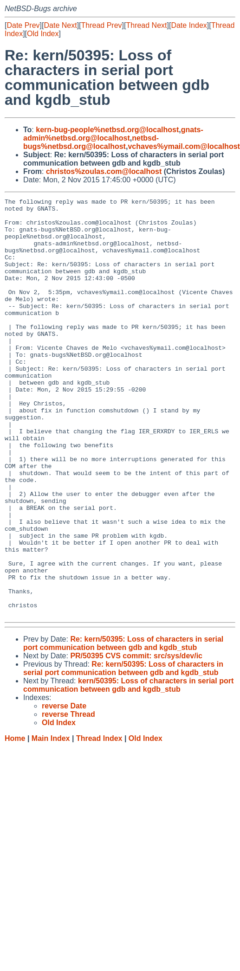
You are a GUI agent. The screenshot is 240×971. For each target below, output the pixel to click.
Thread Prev (101, 25)
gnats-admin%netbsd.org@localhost (113, 134)
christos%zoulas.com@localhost (104, 171)
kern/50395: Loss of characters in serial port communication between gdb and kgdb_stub (128, 768)
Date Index (189, 25)
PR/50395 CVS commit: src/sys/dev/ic (136, 739)
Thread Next (146, 25)
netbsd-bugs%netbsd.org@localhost (91, 142)
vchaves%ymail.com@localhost (184, 146)
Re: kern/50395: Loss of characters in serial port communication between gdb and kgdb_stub (123, 727)
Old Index (42, 34)
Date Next (60, 25)
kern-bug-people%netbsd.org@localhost (107, 130)
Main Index (51, 822)
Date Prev (22, 25)
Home (15, 822)
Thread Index (99, 822)
